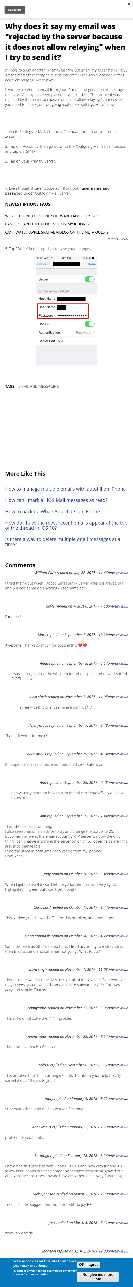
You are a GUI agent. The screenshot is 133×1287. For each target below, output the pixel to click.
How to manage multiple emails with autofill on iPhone (65, 489)
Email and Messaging (39, 386)
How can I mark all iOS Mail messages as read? (56, 500)
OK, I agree (88, 1265)
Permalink (120, 573)
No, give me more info (97, 1277)
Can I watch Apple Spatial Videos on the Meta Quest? (57, 232)
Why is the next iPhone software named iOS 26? (51, 215)
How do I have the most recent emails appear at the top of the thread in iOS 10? (66, 525)
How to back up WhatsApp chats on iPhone (52, 511)
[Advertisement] (66, 430)
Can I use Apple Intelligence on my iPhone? (47, 223)
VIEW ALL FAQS (118, 239)
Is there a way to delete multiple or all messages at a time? (62, 542)
